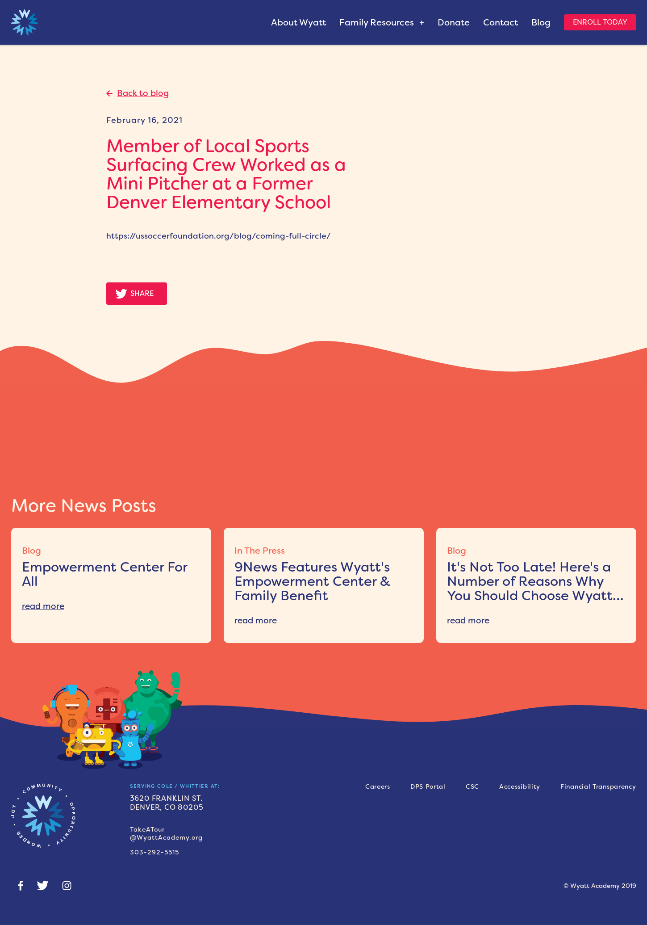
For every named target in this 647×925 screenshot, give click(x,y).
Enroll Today (600, 22)
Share (142, 293)
